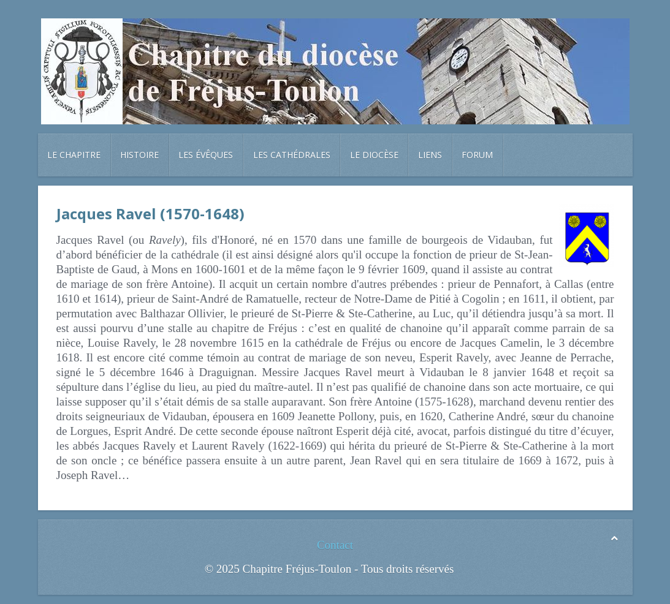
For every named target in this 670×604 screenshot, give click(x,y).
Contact (335, 544)
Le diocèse (374, 154)
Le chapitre (74, 154)
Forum (477, 154)
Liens (430, 154)
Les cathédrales (291, 154)
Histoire (139, 154)
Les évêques (205, 154)
